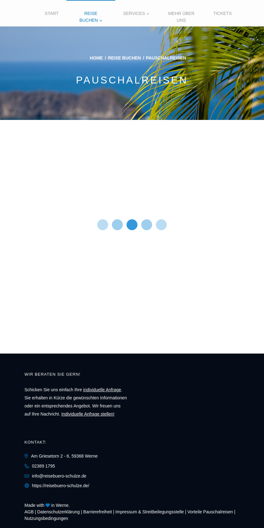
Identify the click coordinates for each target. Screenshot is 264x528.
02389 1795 (43, 466)
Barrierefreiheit (97, 511)
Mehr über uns (181, 17)
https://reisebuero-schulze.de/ (60, 485)
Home (96, 57)
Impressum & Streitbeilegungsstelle (149, 511)
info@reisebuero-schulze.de (59, 475)
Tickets (222, 13)
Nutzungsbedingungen (46, 518)
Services (134, 13)
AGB (29, 511)
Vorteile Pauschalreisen (210, 511)
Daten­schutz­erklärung (58, 511)
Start (52, 13)
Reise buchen (88, 17)
